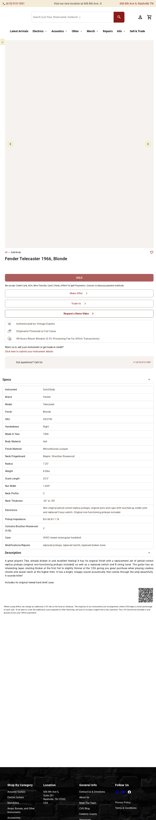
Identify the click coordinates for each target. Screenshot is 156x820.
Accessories (13, 817)
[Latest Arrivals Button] (19, 31)
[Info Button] (121, 31)
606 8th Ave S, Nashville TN (137, 3)
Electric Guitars (15, 797)
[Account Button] (142, 17)
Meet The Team (87, 802)
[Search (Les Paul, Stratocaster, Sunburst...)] (86, 17)
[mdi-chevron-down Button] (12, 155)
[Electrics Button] (40, 31)
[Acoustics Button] (59, 31)
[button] (78, 353)
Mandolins (13, 802)
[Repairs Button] (107, 31)
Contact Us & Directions (92, 791)
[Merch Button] (92, 31)
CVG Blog (84, 808)
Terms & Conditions (125, 808)
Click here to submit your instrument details (29, 325)
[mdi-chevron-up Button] (12, 41)
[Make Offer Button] (79, 267)
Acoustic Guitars (16, 791)
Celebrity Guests (88, 814)
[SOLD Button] (79, 252)
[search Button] (132, 17)
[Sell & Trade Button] (137, 31)
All (6, 226)
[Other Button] (77, 31)
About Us (84, 797)
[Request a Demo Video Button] (79, 287)
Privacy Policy (122, 802)
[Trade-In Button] (79, 277)
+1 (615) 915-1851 (142, 336)
